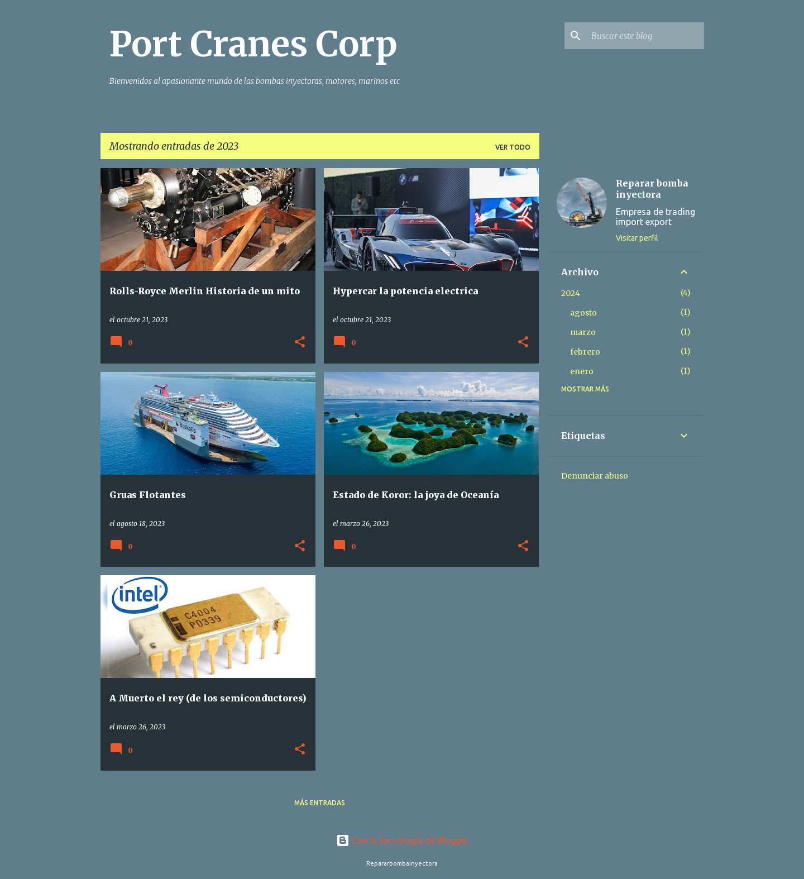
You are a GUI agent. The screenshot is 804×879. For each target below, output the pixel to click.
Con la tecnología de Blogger (402, 840)
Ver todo (512, 147)
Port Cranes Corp (253, 44)
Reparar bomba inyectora (652, 189)
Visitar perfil (637, 237)
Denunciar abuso (594, 476)
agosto (583, 313)
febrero (585, 352)
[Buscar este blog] (645, 35)
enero (582, 371)
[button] (300, 342)
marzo (583, 332)
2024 (570, 293)
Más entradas (319, 802)
